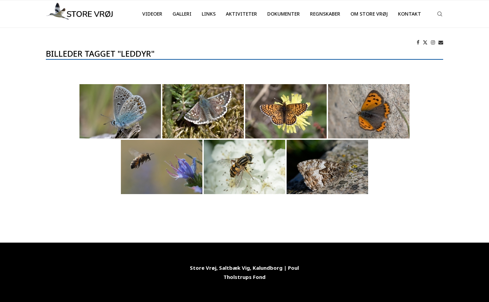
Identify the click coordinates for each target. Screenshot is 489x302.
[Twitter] (425, 42)
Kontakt (409, 14)
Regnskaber (325, 14)
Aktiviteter (241, 14)
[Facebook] (418, 42)
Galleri (182, 14)
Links (209, 14)
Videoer (152, 14)
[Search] (439, 13)
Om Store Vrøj (369, 14)
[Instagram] (433, 42)
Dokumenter (283, 14)
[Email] (440, 42)
